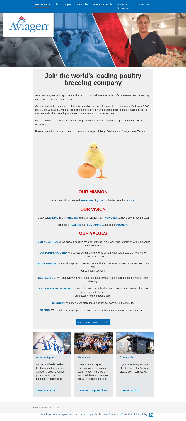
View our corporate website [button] (93, 322)
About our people (102, 4)
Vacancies (82, 4)
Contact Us (143, 4)
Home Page (42, 4)
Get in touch (129, 390)
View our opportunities (93, 390)
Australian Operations (123, 6)
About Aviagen (63, 4)
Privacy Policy (140, 414)
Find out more (46, 390)
